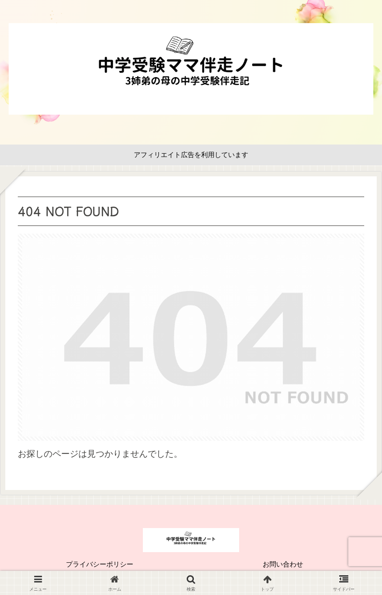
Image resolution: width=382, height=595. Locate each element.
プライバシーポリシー (99, 564)
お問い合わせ (283, 564)
